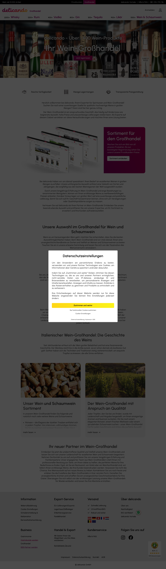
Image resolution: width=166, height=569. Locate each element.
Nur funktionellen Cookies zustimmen (83, 310)
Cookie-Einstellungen (83, 314)
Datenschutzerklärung (78, 319)
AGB (93, 319)
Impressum (88, 319)
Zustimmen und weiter (83, 305)
